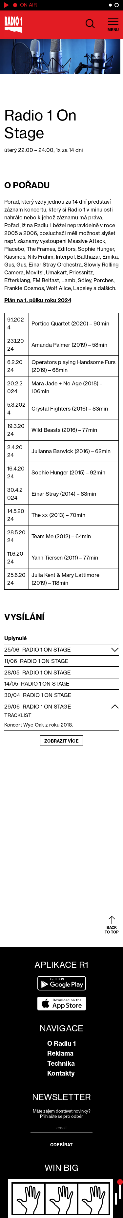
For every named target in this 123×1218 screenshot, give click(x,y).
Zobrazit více (61, 741)
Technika (61, 1063)
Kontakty (61, 1073)
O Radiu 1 (61, 1043)
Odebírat (61, 1144)
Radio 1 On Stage (46, 649)
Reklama (60, 1053)
